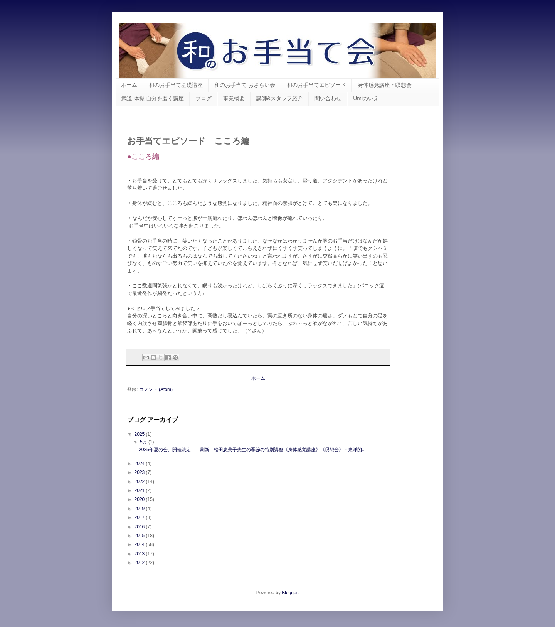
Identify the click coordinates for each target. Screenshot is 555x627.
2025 (140, 434)
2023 (140, 472)
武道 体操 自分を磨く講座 (152, 98)
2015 (140, 535)
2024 (140, 463)
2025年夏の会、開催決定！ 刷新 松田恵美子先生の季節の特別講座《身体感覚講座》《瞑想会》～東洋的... (252, 449)
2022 (140, 481)
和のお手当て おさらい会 (244, 85)
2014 (140, 544)
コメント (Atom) (156, 389)
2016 (140, 526)
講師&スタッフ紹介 (279, 98)
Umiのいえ (368, 98)
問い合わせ (327, 98)
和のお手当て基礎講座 (176, 85)
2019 (140, 508)
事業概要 (234, 98)
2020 (140, 499)
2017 (140, 517)
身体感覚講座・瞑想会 (385, 85)
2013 (140, 553)
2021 (140, 490)
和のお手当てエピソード (316, 85)
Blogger (290, 592)
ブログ (203, 98)
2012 (140, 562)
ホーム (129, 85)
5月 (144, 442)
